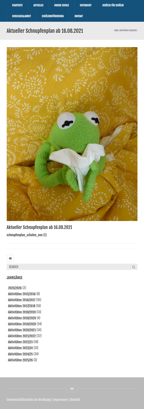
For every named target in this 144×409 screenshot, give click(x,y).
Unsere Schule (61, 5)
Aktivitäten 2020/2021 (22, 330)
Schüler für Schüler (113, 5)
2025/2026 (15, 288)
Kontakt (78, 16)
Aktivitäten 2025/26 (20, 360)
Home (116, 30)
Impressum (60, 400)
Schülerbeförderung (53, 16)
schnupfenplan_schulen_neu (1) (27, 235)
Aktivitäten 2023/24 (20, 348)
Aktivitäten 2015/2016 (22, 294)
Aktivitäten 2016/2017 (22, 300)
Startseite (17, 5)
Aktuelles (38, 5)
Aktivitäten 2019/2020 (128, 30)
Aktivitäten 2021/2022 (22, 336)
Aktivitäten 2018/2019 (22, 312)
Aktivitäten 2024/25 (20, 354)
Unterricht (86, 5)
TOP (72, 388)
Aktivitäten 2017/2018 (21, 306)
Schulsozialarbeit (21, 16)
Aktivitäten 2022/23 (20, 342)
